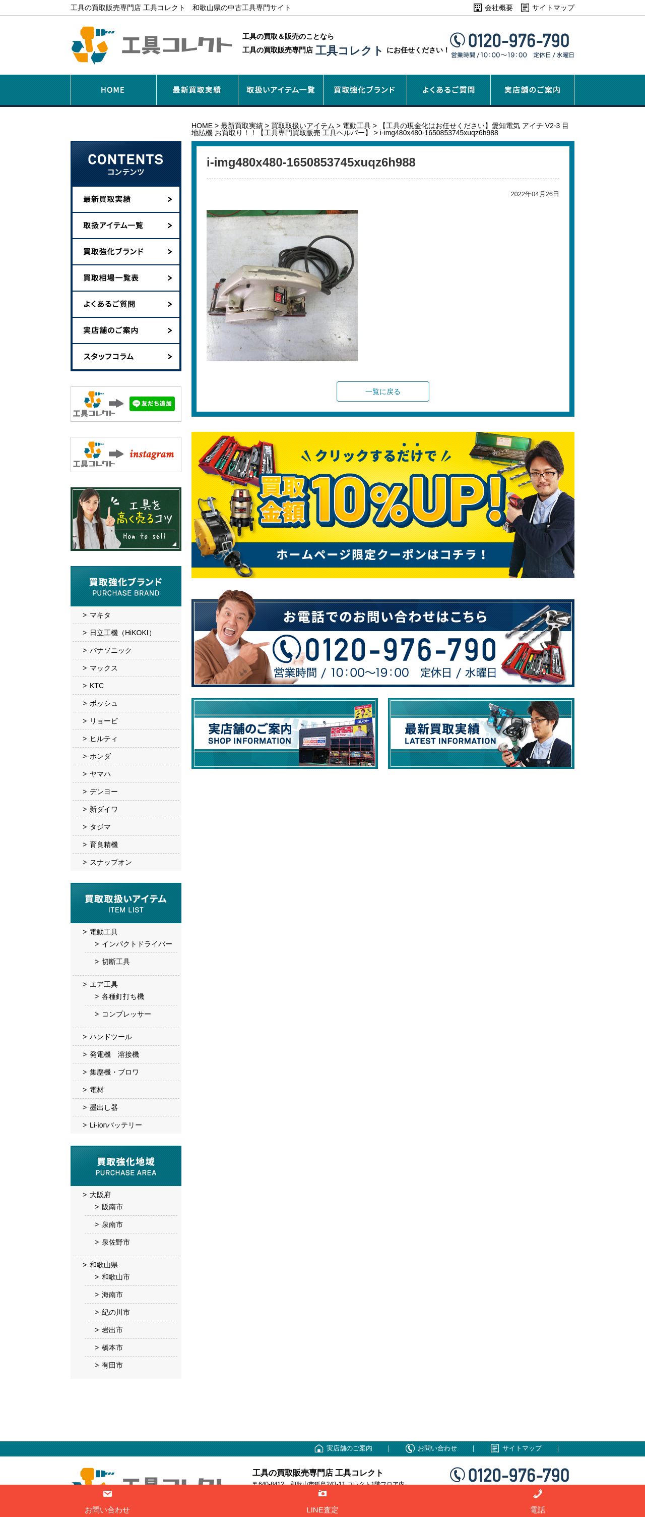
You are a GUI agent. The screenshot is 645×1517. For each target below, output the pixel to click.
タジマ (100, 826)
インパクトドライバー (137, 943)
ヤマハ (100, 773)
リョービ (104, 720)
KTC (97, 685)
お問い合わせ (437, 1448)
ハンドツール (111, 1036)
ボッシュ (104, 703)
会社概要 (499, 8)
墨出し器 (104, 1107)
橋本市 (112, 1347)
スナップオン (111, 862)
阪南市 (112, 1206)
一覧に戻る (383, 391)
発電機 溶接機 (114, 1054)
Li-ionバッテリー (116, 1125)
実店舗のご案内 (349, 1448)
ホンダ (100, 756)
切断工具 (116, 961)
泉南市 (112, 1224)
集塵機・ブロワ (114, 1072)
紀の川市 (116, 1312)
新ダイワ (104, 809)
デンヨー (104, 791)
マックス (104, 667)
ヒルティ (104, 738)
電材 (97, 1089)
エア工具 (104, 984)
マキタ (100, 615)
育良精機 (104, 844)
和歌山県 (104, 1264)
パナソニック (111, 650)
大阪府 (100, 1194)
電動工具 (104, 931)
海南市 (112, 1294)
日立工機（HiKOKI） (123, 632)
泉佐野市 (116, 1242)
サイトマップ (553, 8)
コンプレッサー (126, 1014)
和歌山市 (116, 1276)
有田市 (112, 1365)
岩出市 (112, 1329)
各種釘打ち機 (123, 996)
